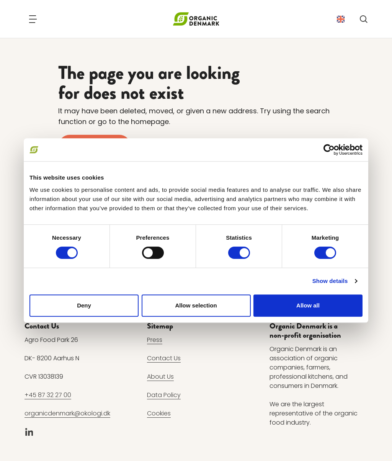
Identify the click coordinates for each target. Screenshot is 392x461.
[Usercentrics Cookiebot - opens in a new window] (329, 149)
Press (154, 339)
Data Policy (164, 395)
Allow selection (196, 305)
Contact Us (164, 358)
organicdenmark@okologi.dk (67, 413)
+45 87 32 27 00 (47, 395)
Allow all (308, 305)
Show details (330, 281)
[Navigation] (33, 19)
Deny (84, 305)
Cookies (159, 413)
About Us (160, 376)
